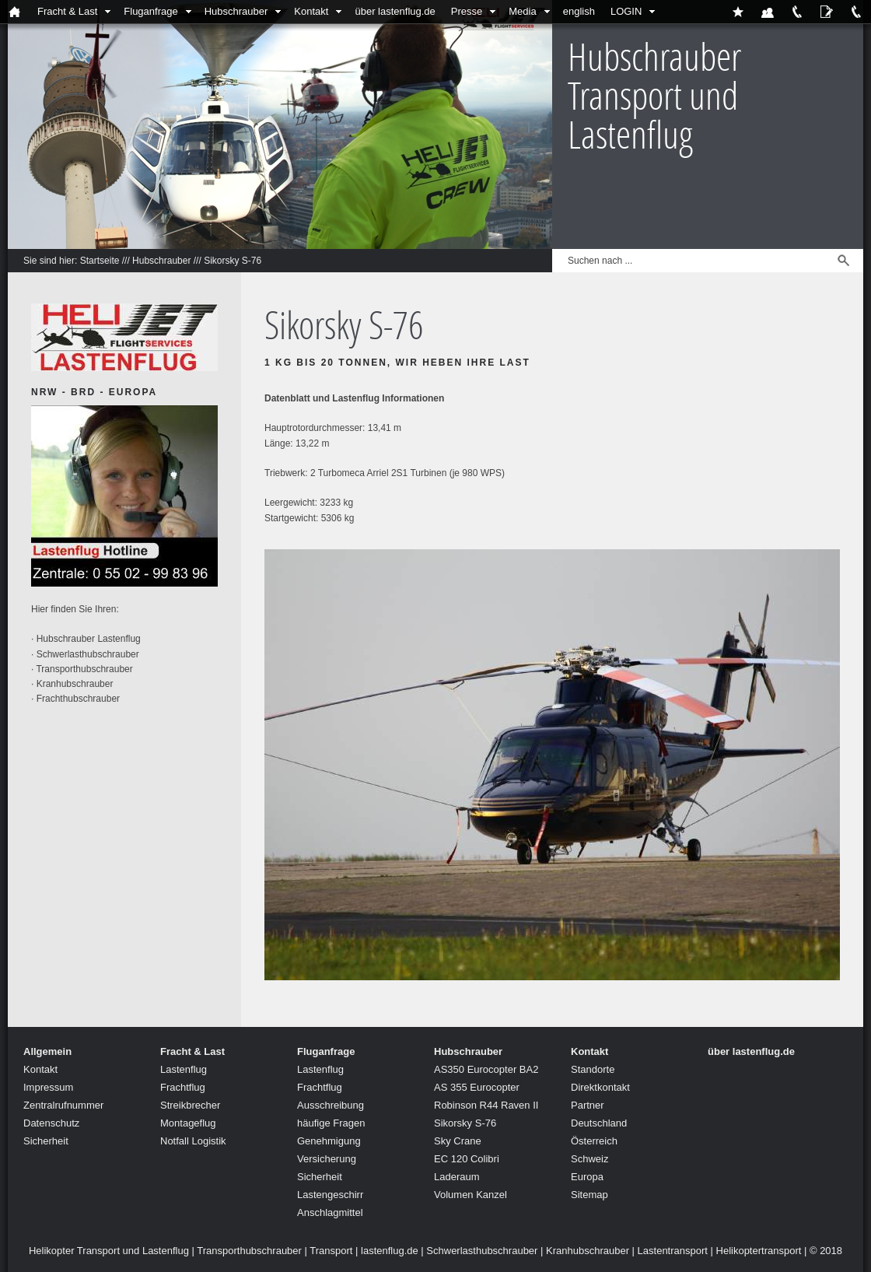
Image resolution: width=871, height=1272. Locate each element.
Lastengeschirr (330, 1194)
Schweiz (589, 1159)
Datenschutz (51, 1123)
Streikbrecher (190, 1105)
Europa (587, 1177)
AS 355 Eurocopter (476, 1087)
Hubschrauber (236, 11)
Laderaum (457, 1177)
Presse (466, 11)
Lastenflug (183, 1069)
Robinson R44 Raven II (486, 1105)
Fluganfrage (150, 11)
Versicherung (326, 1159)
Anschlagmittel (330, 1212)
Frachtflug (182, 1087)
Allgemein (47, 1051)
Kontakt (311, 11)
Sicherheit (45, 1141)
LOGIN (626, 11)
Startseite (100, 260)
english (579, 11)
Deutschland (599, 1123)
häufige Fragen (331, 1123)
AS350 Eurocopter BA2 (486, 1069)
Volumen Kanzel (470, 1194)
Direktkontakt (600, 1087)
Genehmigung (329, 1141)
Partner (587, 1105)
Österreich (594, 1141)
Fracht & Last (67, 11)
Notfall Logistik (193, 1141)
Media (522, 11)
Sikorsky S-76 (232, 260)
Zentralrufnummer (63, 1105)
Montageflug (188, 1123)
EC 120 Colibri (466, 1159)
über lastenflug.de (395, 11)
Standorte (592, 1069)
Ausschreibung (330, 1105)
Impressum (48, 1087)
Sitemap (589, 1194)
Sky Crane (457, 1141)
